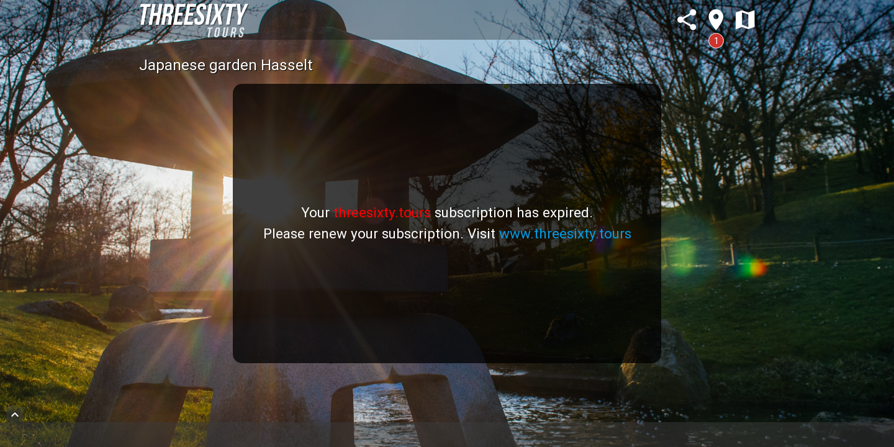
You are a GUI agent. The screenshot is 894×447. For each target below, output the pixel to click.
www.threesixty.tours (565, 233)
